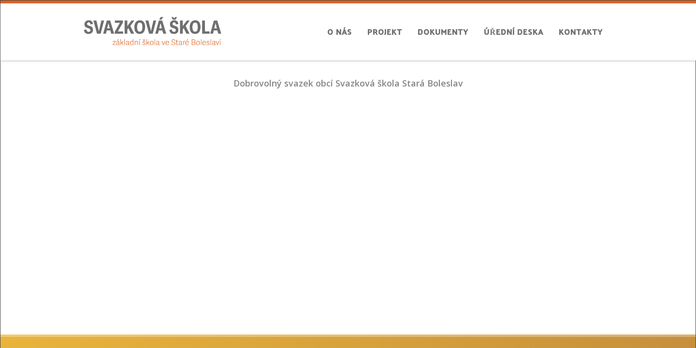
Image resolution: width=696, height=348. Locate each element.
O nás (339, 32)
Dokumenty (443, 32)
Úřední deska (513, 32)
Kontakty (581, 32)
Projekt (384, 32)
